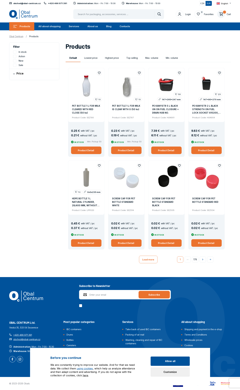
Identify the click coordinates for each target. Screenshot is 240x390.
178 (195, 259)
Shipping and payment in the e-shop (203, 329)
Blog (108, 26)
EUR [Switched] (209, 3)
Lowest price (91, 58)
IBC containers (74, 329)
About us (92, 26)
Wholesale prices (193, 340)
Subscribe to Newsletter (94, 286)
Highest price (112, 58)
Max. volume (151, 58)
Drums (70, 334)
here (85, 375)
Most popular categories (79, 322)
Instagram (20, 359)
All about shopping (49, 26)
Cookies (188, 345)
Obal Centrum (16, 36)
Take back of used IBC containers (143, 329)
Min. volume (172, 58)
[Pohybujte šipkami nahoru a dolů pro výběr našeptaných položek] (118, 14)
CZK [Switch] (202, 3)
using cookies (85, 368)
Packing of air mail (134, 334)
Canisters (71, 345)
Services (74, 26)
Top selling (132, 58)
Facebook (12, 359)
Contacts (125, 26)
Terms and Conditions (195, 334)
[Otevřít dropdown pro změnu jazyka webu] (224, 3)
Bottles (70, 340)
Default (73, 58)
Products (21, 26)
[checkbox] (81, 306)
